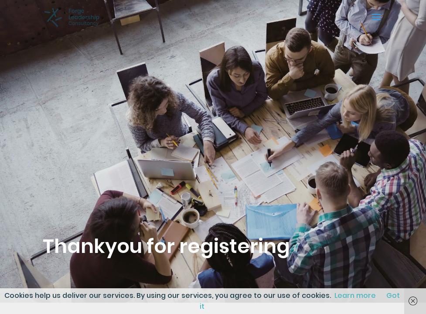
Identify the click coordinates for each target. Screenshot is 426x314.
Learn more (355, 295)
